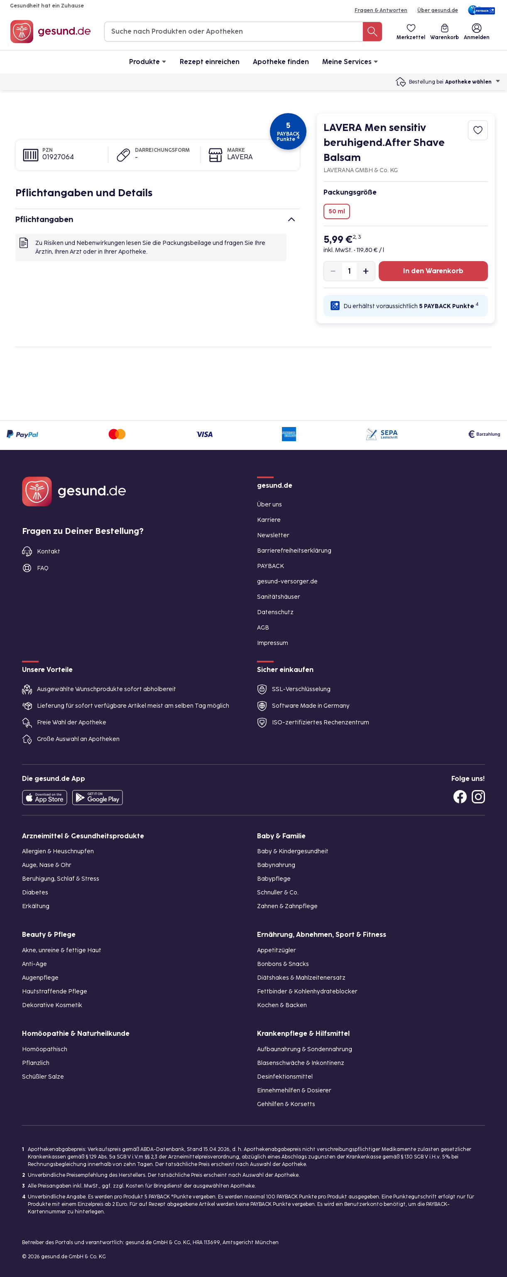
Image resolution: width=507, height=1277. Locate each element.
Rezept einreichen (210, 62)
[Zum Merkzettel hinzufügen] (478, 130)
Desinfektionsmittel (285, 1076)
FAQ (43, 568)
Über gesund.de (437, 10)
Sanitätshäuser (278, 596)
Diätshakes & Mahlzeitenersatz (301, 977)
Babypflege (274, 878)
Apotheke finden (281, 62)
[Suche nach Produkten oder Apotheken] (372, 32)
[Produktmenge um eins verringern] (333, 271)
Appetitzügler (276, 950)
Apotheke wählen (472, 82)
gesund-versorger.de (287, 581)
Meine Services (350, 61)
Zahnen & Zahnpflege (287, 906)
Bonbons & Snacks (283, 964)
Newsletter (273, 535)
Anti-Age (34, 964)
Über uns (269, 504)
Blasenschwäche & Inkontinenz (300, 1063)
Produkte (148, 61)
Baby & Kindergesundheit (292, 851)
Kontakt (48, 551)
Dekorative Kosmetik (52, 1005)
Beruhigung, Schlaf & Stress (60, 878)
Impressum (272, 643)
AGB (263, 627)
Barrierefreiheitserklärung (294, 550)
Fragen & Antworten (381, 10)
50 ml (336, 211)
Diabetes (35, 892)
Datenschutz (275, 612)
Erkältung (35, 906)
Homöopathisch (44, 1049)
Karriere (269, 520)
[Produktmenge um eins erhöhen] (366, 271)
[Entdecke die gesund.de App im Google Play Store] (97, 797)
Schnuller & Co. (278, 892)
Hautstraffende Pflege (54, 991)
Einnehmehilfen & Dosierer (294, 1090)
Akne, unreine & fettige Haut (61, 950)
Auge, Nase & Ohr (46, 865)
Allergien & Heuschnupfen (58, 851)
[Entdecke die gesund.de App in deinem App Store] (44, 797)
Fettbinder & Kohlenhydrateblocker (307, 991)
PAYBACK (270, 566)
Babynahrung (276, 865)
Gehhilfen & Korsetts (286, 1104)
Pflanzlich (35, 1063)
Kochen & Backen (282, 1005)
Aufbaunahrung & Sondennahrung (304, 1049)
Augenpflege (40, 977)
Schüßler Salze (43, 1076)
